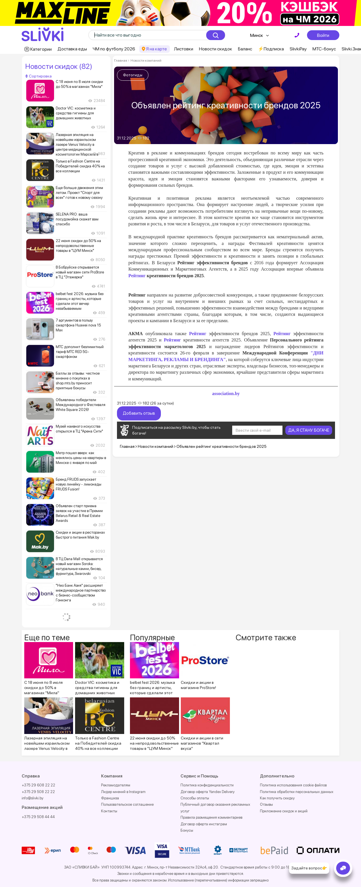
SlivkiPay (298, 49)
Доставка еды (72, 49)
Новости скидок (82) (58, 66)
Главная (120, 60)
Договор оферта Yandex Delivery (207, 792)
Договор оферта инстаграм (203, 824)
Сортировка (38, 76)
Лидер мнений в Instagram (123, 792)
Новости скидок (215, 49)
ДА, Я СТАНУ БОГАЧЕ (308, 430)
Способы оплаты (194, 798)
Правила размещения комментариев (211, 817)
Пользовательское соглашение (127, 804)
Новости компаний (145, 60)
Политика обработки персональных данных (296, 792)
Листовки (183, 49)
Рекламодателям (115, 785)
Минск (256, 35)
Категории (41, 49)
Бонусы (186, 830)
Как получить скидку (277, 798)
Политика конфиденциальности (207, 785)
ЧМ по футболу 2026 (114, 49)
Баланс (245, 49)
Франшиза (110, 798)
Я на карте (156, 49)
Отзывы (266, 804)
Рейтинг (197, 333)
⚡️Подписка (271, 49)
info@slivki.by (32, 798)
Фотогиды (132, 75)
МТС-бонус (324, 49)
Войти (323, 35)
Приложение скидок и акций (284, 811)
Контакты (109, 811)
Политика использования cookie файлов (293, 785)
